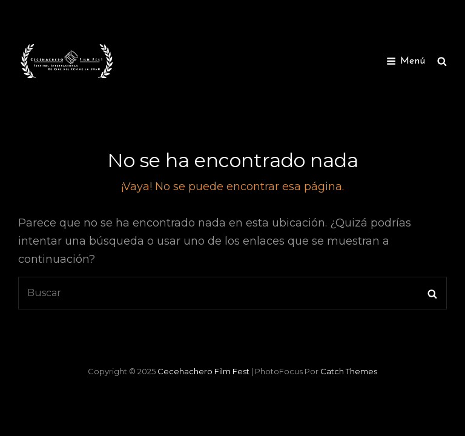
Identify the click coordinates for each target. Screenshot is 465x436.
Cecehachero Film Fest (203, 371)
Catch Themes (348, 371)
